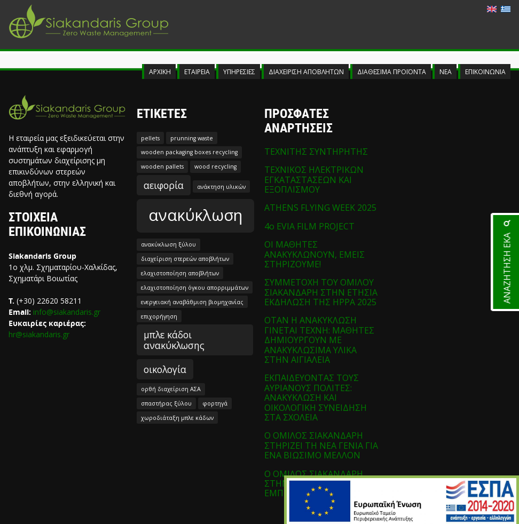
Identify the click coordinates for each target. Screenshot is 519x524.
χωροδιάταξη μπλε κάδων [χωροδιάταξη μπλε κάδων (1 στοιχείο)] (177, 418)
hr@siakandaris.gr (39, 334)
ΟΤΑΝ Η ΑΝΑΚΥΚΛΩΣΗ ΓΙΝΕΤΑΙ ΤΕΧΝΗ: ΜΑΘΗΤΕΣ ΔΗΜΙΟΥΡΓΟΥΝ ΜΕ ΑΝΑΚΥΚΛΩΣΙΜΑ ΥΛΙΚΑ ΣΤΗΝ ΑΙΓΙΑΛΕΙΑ (319, 340)
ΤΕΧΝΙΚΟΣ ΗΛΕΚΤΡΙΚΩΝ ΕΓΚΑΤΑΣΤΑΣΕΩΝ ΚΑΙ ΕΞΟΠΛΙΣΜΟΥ (314, 179)
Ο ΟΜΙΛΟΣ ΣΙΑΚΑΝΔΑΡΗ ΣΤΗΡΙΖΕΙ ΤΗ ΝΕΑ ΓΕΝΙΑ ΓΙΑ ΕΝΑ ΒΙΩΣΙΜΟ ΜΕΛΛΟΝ (321, 445)
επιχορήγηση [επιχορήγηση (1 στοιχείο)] (159, 316)
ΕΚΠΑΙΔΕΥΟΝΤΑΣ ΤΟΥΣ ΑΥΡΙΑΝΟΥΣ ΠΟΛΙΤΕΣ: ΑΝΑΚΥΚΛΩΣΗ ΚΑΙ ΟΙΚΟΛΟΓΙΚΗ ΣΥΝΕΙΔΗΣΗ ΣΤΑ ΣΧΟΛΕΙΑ (315, 397)
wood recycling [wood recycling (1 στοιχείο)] (215, 166)
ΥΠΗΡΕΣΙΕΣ (239, 71)
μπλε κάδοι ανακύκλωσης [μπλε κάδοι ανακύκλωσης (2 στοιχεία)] (174, 340)
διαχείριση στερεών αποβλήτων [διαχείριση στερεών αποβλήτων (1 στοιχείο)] (185, 259)
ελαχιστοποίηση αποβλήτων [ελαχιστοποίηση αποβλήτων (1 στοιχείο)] (180, 273)
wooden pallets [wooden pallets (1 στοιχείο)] (162, 166)
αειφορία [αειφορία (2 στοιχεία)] (164, 185)
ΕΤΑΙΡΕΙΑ (197, 71)
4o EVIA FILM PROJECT (309, 226)
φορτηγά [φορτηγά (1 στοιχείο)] (214, 403)
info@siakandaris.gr (66, 312)
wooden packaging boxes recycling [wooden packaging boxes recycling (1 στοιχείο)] (189, 152)
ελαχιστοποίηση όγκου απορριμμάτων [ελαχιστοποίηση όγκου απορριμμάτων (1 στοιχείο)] (194, 287)
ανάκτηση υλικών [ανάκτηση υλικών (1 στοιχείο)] (221, 186)
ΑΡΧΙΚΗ (160, 71)
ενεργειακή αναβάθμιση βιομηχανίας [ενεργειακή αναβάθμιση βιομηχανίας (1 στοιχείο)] (192, 302)
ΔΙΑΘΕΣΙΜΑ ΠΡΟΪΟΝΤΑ (391, 71)
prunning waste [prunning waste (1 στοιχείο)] (191, 138)
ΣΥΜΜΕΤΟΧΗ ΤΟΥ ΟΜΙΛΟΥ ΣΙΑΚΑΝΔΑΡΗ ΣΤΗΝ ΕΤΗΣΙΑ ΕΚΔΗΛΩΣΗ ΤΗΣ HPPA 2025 (321, 292)
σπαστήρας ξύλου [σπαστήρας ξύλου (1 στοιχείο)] (166, 403)
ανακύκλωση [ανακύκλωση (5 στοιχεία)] (195, 215)
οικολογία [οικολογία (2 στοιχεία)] (165, 369)
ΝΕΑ (445, 71)
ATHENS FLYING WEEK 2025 (320, 207)
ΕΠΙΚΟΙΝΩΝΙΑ (485, 71)
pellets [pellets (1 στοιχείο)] (150, 138)
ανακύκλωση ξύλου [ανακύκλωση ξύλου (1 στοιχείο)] (168, 244)
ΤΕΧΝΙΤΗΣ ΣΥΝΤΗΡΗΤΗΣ (316, 151)
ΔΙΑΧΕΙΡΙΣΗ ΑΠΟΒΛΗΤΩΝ (306, 71)
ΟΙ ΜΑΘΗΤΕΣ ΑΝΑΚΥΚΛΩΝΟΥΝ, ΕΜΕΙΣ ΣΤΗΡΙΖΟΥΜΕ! (314, 254)
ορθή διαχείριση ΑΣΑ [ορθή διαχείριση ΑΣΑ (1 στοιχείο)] (171, 389)
